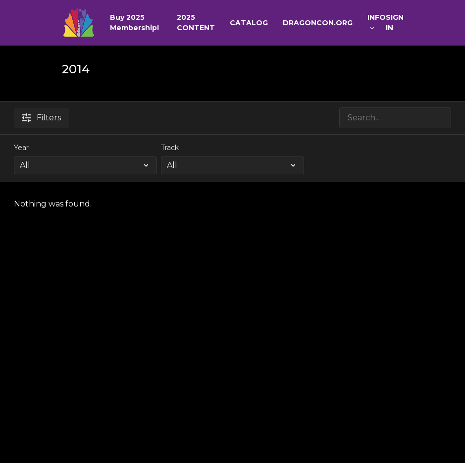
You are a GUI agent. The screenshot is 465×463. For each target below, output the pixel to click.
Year (21, 147)
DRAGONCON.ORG (318, 22)
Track (170, 147)
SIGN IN (395, 22)
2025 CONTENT (196, 22)
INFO (376, 21)
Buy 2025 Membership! (134, 22)
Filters (41, 117)
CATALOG (249, 22)
